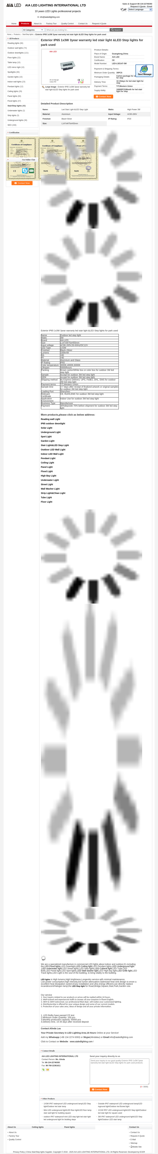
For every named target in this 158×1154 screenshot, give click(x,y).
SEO (10, 125)
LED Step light (78, 986)
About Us (38, 24)
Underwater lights (15, 111)
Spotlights (12, 72)
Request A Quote (137, 6)
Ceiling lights (13, 91)
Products (25, 24)
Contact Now (105, 96)
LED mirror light (14, 67)
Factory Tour (51, 24)
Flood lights (12, 101)
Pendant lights (13, 86)
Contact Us (82, 24)
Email (149, 6)
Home (14, 24)
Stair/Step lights (27, 34)
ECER (142, 1152)
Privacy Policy (19, 1152)
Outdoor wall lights (15, 48)
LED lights (45, 979)
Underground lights (15, 120)
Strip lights (12, 115)
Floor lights (12, 58)
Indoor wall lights (14, 82)
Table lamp (12, 62)
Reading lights (13, 43)
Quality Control (67, 24)
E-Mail (133, 1139)
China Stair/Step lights (35, 1152)
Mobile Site (135, 1147)
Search (117, 30)
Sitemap (133, 1143)
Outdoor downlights (16, 53)
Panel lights (12, 96)
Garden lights (13, 77)
